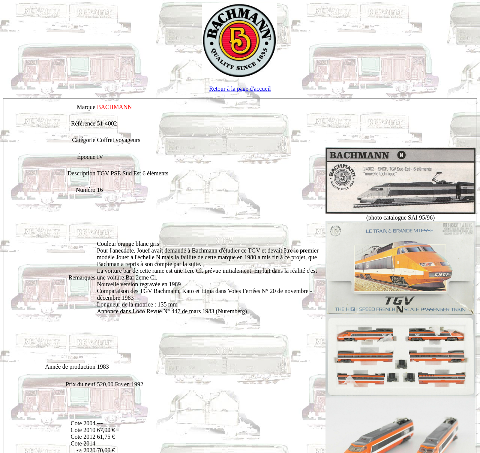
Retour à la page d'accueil (240, 88)
